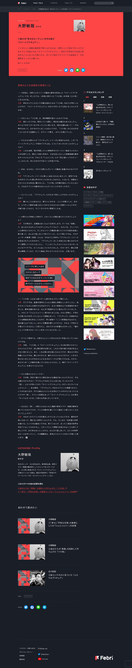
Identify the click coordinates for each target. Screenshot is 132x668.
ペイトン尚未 (107, 202)
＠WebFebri (45, 654)
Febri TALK (38, 3)
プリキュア (23, 70)
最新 (87, 97)
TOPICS (54, 3)
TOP (19, 9)
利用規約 (22, 656)
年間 (110, 97)
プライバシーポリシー (26, 652)
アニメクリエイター (107, 195)
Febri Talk (26, 9)
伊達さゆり (102, 199)
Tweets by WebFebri (91, 353)
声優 (101, 192)
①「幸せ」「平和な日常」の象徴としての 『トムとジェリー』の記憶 (47, 492)
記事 (34, 9)
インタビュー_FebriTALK (91, 195)
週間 (95, 97)
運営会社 (22, 659)
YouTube (45, 659)
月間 (102, 97)
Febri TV (68, 3)
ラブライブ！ (88, 206)
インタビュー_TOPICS (91, 192)
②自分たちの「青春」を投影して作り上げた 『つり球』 (42, 488)
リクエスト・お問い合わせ (27, 648)
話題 (99, 202)
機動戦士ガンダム (90, 202)
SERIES (83, 3)
